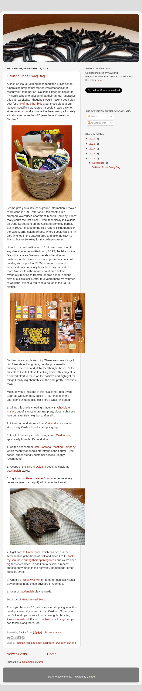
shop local (49, 642)
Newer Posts (17, 654)
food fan (20, 642)
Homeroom (33, 552)
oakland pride (34, 642)
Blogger (91, 676)
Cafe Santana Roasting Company (54, 446)
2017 (92, 148)
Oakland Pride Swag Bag (26, 76)
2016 (92, 153)
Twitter (49, 619)
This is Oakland (36, 466)
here (99, 80)
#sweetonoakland (18, 619)
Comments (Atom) (32, 661)
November (98, 162)
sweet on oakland (66, 642)
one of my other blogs (30, 103)
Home (51, 654)
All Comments (97, 122)
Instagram (63, 619)
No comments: (53, 632)
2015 (92, 158)
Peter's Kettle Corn (37, 478)
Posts (92, 116)
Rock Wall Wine (33, 579)
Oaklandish (52, 423)
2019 (92, 138)
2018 (92, 143)
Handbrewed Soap (33, 599)
